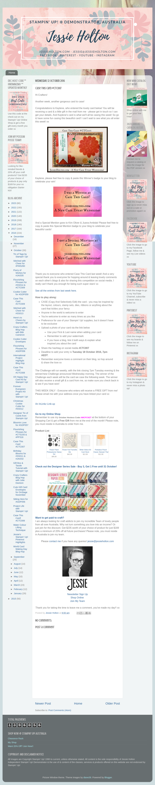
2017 (14, 228)
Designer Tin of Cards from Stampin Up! (20, 416)
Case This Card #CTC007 (19, 444)
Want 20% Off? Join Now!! (20, 746)
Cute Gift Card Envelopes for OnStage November (20, 491)
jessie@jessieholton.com (100, 541)
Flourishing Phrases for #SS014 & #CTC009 (20, 284)
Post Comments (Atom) (59, 710)
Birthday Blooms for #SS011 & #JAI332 (19, 455)
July (16, 568)
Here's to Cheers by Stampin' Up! (20, 320)
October (18, 250)
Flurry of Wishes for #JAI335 (19, 273)
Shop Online (77, 597)
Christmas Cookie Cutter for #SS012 (19, 405)
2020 (14, 216)
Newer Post (43, 703)
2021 (14, 212)
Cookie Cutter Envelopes (20, 340)
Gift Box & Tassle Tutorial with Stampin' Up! (20, 467)
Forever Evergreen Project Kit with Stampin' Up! (20, 391)
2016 (14, 233)
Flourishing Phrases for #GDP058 (20, 348)
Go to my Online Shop (47, 414)
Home (12, 72)
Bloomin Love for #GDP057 (20, 423)
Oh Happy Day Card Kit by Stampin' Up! (20, 379)
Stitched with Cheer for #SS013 (19, 311)
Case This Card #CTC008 (19, 370)
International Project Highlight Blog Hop (19, 359)
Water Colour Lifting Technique (19, 527)
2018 (14, 224)
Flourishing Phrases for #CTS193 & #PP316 (20, 433)
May (16, 576)
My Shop (12, 742)
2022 (14, 207)
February (18, 589)
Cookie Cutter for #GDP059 (20, 293)
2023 (14, 203)
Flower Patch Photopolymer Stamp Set (54, 452)
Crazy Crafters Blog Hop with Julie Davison (20, 479)
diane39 (87, 777)
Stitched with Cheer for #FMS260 (19, 263)
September (19, 557)
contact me (55, 541)
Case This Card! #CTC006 (19, 518)
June (16, 572)
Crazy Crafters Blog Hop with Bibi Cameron (20, 331)
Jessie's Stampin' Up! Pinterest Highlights (20, 538)
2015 (14, 599)
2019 (14, 220)
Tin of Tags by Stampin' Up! (20, 255)
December (19, 236)
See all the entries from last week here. (56, 290)
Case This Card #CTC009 (19, 301)
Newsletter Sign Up (77, 594)
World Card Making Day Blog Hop (20, 549)
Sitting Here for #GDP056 (20, 500)
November (19, 243)
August (17, 564)
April (16, 581)
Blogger (108, 777)
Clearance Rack (15, 738)
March (17, 585)
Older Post (113, 703)
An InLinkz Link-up (45, 404)
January (18, 593)
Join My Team (77, 601)
